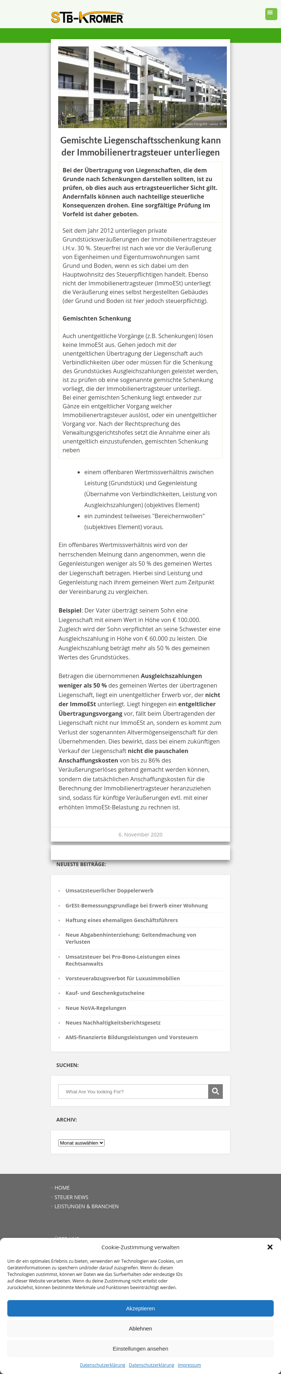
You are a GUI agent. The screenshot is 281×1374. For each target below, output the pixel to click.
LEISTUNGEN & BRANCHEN (87, 1206)
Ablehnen (140, 1328)
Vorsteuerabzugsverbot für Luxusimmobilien (122, 978)
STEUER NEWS (71, 1197)
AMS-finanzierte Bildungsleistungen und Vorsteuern (131, 1037)
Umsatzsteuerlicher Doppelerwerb (109, 890)
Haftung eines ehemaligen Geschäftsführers (121, 920)
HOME (62, 1187)
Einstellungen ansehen (140, 1348)
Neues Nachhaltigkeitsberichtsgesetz (113, 1022)
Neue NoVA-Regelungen (95, 1007)
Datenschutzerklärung (102, 1365)
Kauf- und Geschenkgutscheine (105, 992)
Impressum (189, 1365)
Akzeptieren (140, 1308)
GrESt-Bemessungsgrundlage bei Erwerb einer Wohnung (136, 905)
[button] (270, 1247)
